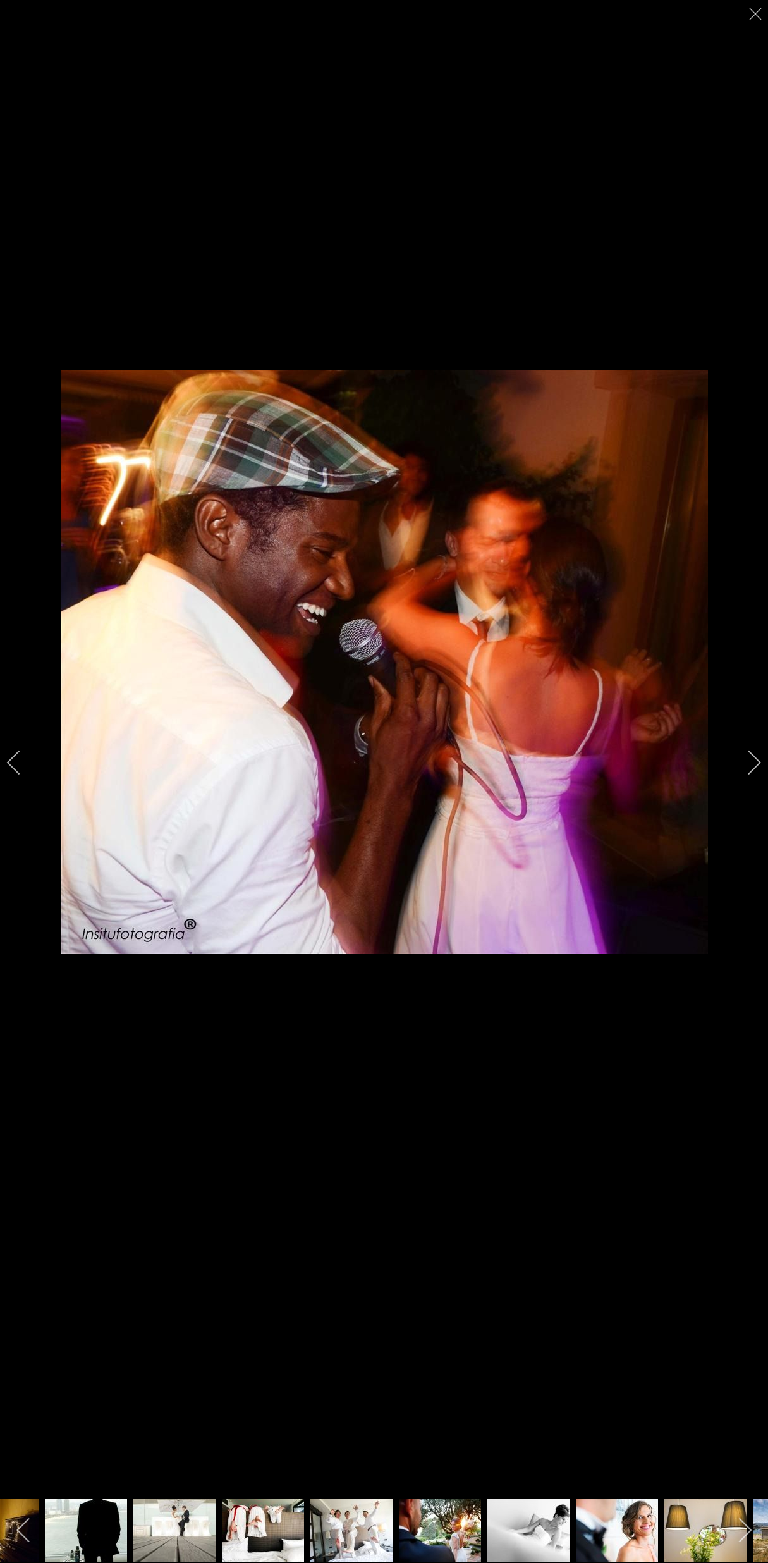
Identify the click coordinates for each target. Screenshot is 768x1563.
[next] (746, 762)
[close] (756, 14)
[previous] (22, 762)
